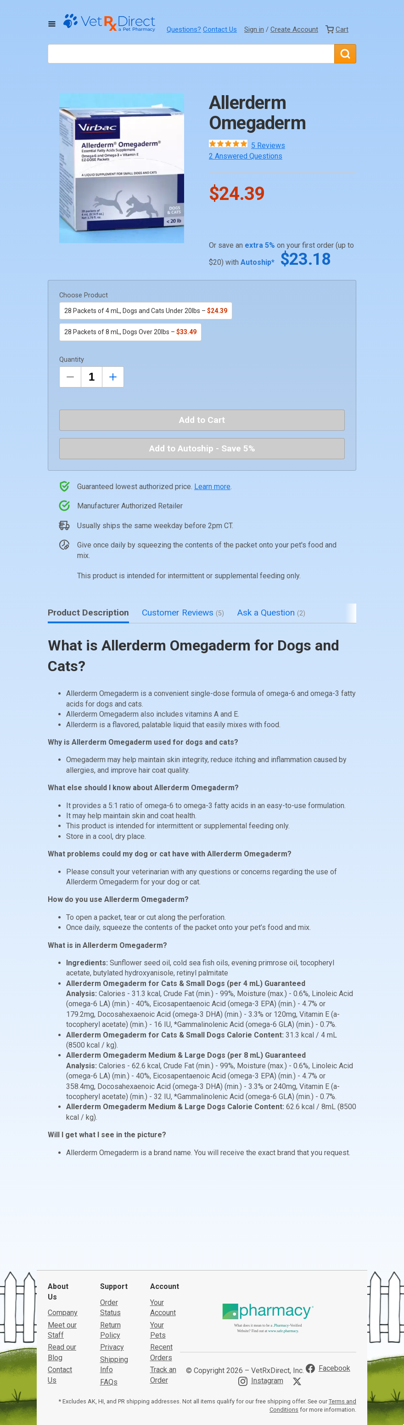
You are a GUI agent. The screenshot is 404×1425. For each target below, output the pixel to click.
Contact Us (220, 29)
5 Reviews (268, 145)
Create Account (294, 29)
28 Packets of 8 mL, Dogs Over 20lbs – (130, 332)
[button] (121, 168)
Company (63, 1269)
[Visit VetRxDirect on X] (298, 1337)
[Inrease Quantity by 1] (112, 377)
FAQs (109, 1338)
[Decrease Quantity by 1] (70, 377)
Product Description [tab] (88, 612)
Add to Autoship (202, 448)
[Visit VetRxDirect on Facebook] (328, 1325)
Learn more (212, 486)
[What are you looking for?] (191, 53)
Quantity (71, 360)
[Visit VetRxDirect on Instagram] (260, 1338)
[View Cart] (337, 29)
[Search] (345, 53)
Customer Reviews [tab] (183, 612)
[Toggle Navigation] (52, 24)
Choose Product (83, 295)
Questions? (184, 29)
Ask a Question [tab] (271, 612)
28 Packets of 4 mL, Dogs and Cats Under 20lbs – (145, 310)
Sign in (254, 29)
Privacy (112, 1304)
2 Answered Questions (245, 156)
